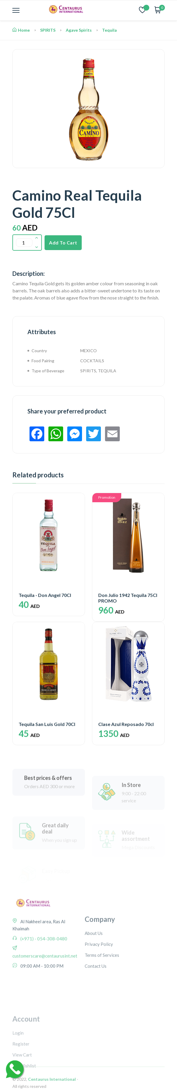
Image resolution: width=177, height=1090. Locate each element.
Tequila (109, 30)
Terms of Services (102, 985)
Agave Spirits (79, 30)
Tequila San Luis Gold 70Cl (47, 724)
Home (21, 30)
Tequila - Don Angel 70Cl (45, 595)
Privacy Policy (99, 975)
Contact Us (95, 996)
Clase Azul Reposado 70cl (126, 724)
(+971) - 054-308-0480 (43, 963)
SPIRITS (47, 30)
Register (21, 1076)
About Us (94, 964)
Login (18, 1065)
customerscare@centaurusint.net (44, 980)
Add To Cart (63, 242)
